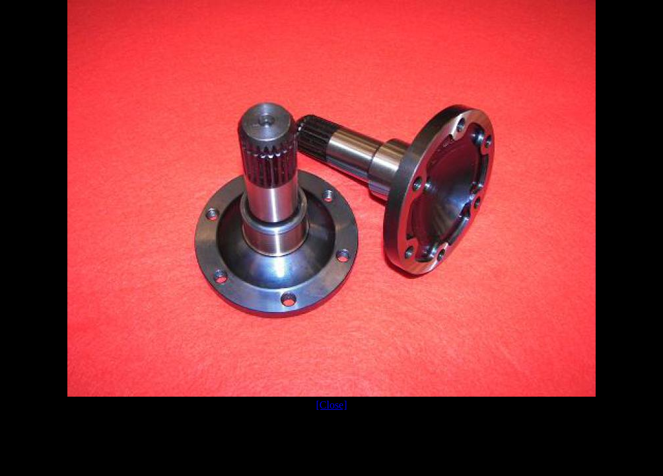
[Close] (331, 405)
